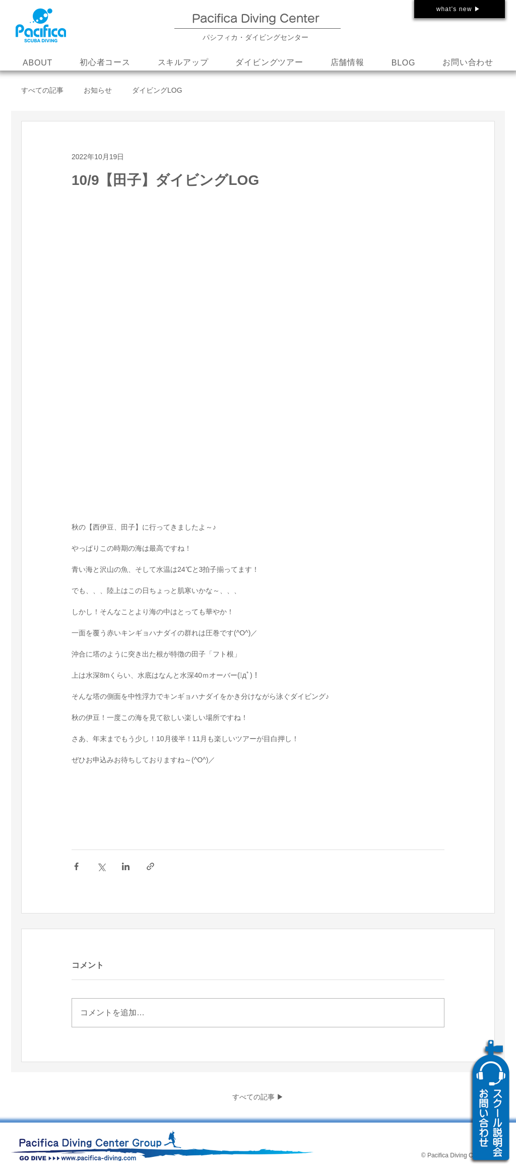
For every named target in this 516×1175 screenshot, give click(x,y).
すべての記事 (42, 90)
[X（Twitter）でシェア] (101, 866)
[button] (183, 63)
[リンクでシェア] (150, 866)
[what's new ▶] (459, 9)
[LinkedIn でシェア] (126, 866)
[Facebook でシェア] (76, 866)
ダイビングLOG (157, 90)
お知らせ (98, 90)
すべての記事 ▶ (258, 1097)
